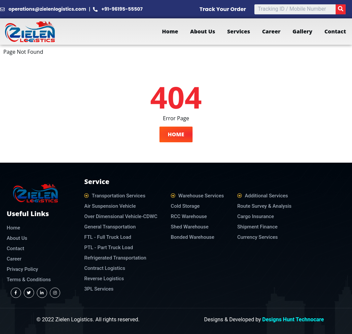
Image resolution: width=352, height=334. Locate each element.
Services (238, 31)
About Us (202, 31)
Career (271, 31)
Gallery (302, 31)
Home (170, 31)
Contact (335, 31)
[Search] (341, 9)
